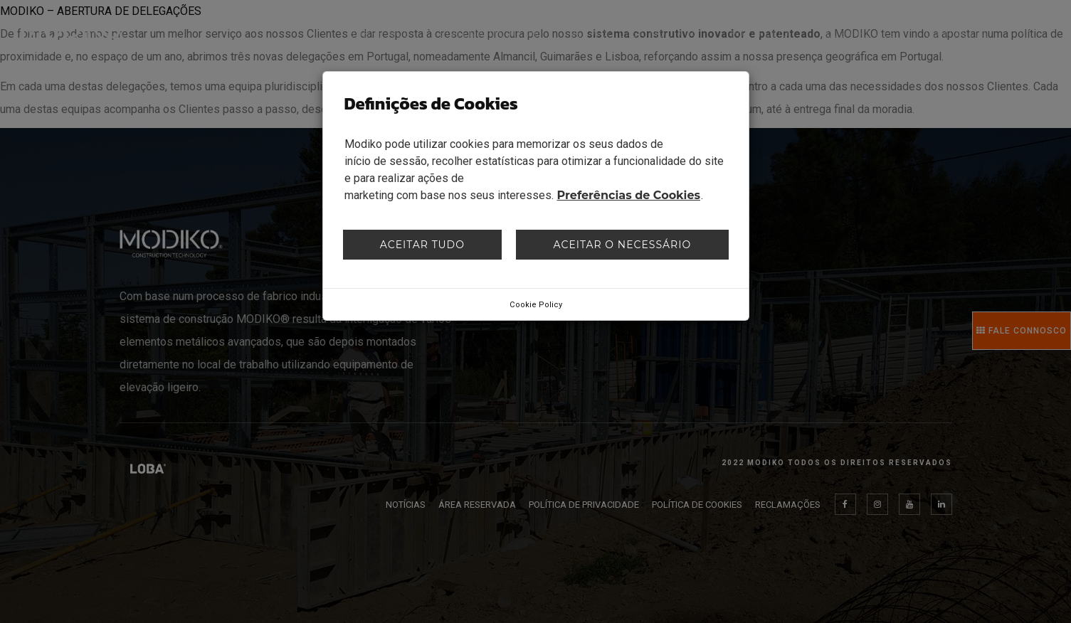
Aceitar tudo (422, 244)
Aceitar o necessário (623, 244)
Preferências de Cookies (629, 195)
